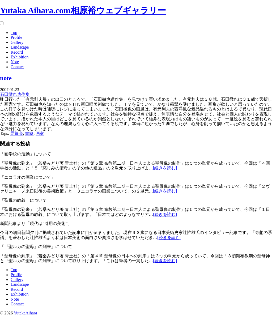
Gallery (17, 42)
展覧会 (16, 133)
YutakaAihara (25, 313)
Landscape (20, 47)
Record (17, 52)
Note (15, 61)
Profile (16, 37)
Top (14, 32)
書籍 (29, 133)
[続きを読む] (165, 168)
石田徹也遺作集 (15, 94)
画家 (40, 133)
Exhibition (20, 57)
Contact (17, 67)
